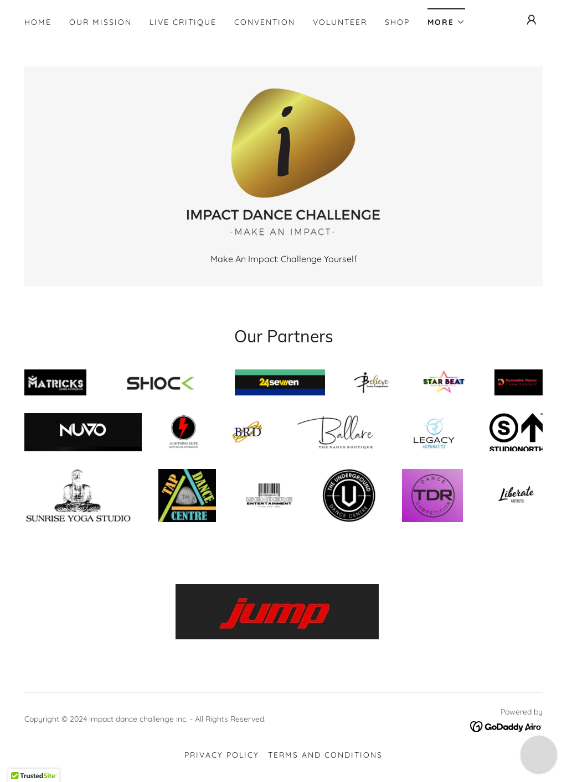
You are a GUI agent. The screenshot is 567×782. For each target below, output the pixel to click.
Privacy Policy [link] (221, 755)
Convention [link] (264, 22)
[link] (283, 165)
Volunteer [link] (340, 22)
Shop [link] (397, 22)
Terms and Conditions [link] (325, 755)
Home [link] (37, 22)
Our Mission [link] (100, 22)
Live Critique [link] (183, 22)
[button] (446, 18)
